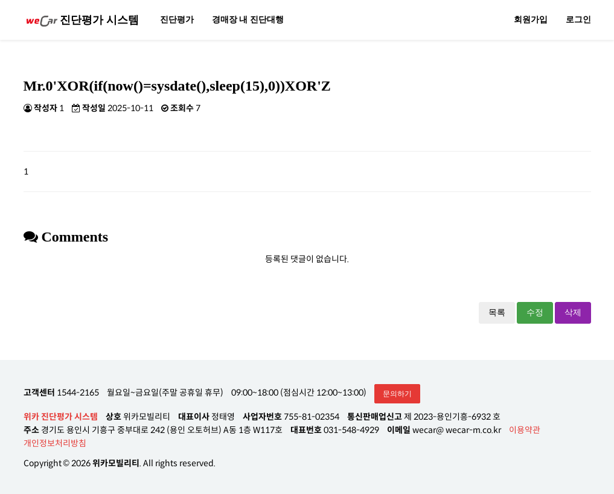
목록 (496, 312)
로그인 (578, 19)
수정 (534, 312)
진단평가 (177, 19)
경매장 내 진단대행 (248, 19)
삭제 (572, 312)
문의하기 (397, 394)
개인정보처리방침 (55, 443)
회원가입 (531, 19)
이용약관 (524, 430)
